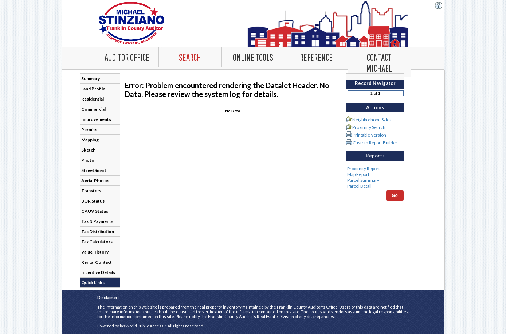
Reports (375, 155)
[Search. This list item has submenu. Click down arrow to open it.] (190, 56)
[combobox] (190, 57)
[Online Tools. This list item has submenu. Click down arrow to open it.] (253, 56)
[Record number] (376, 93)
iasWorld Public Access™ (143, 325)
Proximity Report (374, 169)
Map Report (374, 174)
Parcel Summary (374, 180)
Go (395, 195)
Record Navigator (375, 83)
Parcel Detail (374, 186)
